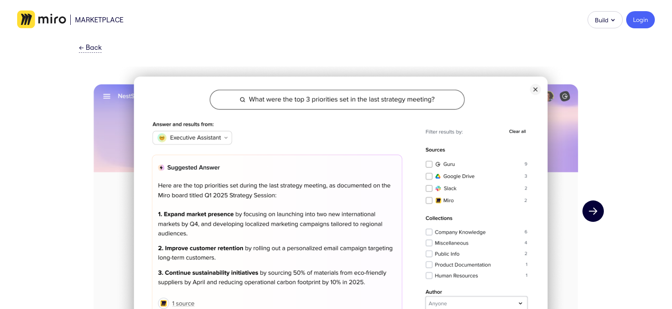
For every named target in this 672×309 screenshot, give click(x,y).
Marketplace (99, 19)
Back (90, 48)
